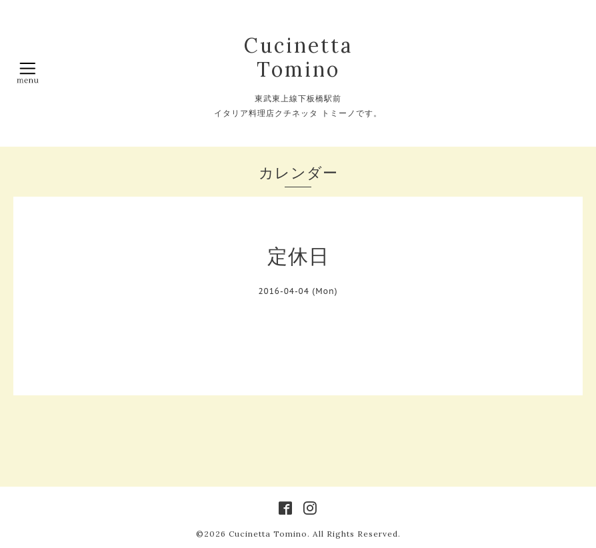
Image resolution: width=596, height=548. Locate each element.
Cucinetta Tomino (298, 57)
